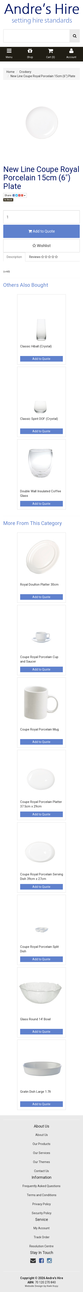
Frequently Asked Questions (41, 1186)
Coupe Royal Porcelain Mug (39, 729)
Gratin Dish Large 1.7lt (35, 1092)
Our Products (41, 1144)
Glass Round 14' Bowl (35, 1019)
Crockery (25, 72)
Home (10, 72)
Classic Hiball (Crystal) (36, 346)
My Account (41, 1228)
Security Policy (41, 1213)
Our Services (41, 1153)
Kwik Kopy (52, 1286)
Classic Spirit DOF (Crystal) (39, 419)
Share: (15, 195)
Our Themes (41, 1162)
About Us (41, 1135)
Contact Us (41, 1171)
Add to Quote (41, 231)
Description (14, 257)
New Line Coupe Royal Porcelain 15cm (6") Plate (43, 76)
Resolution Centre (41, 1246)
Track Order (42, 1237)
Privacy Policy (41, 1204)
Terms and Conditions (41, 1195)
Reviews (43, 257)
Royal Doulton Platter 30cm (39, 584)
